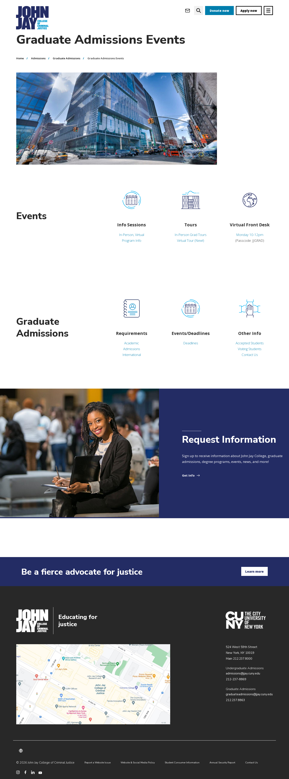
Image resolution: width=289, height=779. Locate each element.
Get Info (188, 483)
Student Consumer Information (182, 762)
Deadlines (190, 351)
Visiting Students (250, 357)
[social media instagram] (18, 772)
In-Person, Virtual (131, 242)
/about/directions (93, 684)
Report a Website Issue (97, 762)
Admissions (38, 66)
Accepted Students (250, 351)
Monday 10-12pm (249, 242)
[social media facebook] (25, 772)
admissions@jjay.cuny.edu (243, 673)
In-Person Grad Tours (191, 242)
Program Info (131, 248)
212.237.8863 (235, 700)
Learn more (254, 571)
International (131, 362)
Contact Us (250, 362)
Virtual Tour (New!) (190, 248)
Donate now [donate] (219, 11)
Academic (131, 351)
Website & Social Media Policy (138, 762)
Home (20, 66)
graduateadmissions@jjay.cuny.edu (249, 694)
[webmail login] (187, 10)
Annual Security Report (222, 762)
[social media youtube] (40, 772)
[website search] (198, 10)
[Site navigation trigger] (268, 10)
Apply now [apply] (248, 11)
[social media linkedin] (33, 772)
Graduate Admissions (66, 66)
